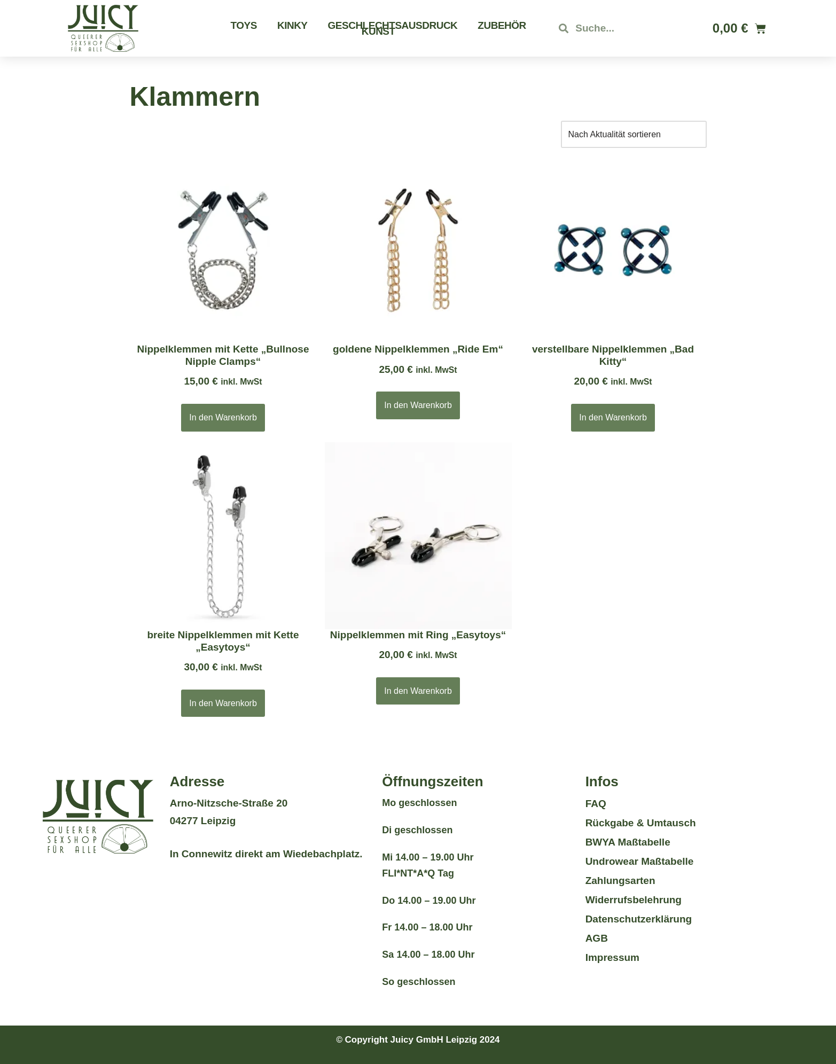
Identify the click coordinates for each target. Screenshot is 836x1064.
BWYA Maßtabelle (627, 842)
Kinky (292, 25)
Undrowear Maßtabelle (639, 861)
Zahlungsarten (620, 880)
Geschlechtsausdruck (393, 25)
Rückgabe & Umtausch (640, 822)
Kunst (378, 31)
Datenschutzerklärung (638, 919)
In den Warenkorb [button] (223, 417)
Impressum (612, 957)
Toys (244, 25)
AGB (596, 938)
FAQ (595, 803)
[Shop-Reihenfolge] (634, 134)
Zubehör (502, 25)
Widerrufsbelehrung (633, 899)
